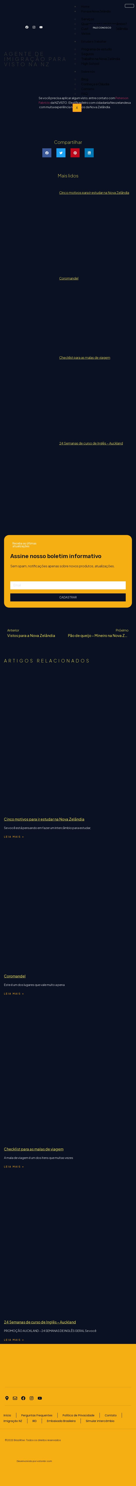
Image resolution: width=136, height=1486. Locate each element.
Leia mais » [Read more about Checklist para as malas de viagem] (14, 1166)
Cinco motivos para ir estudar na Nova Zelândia (94, 192)
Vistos (85, 33)
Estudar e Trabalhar (93, 41)
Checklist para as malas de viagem (84, 357)
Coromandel (68, 278)
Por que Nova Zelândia (96, 11)
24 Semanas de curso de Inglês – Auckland (91, 443)
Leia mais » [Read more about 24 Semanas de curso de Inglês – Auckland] (14, 1339)
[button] (46, 152)
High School (90, 63)
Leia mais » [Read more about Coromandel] (14, 993)
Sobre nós (88, 71)
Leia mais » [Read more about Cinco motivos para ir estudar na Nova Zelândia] (14, 836)
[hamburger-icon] (129, 6)
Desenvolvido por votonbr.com (34, 1461)
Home (85, 6)
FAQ (84, 94)
